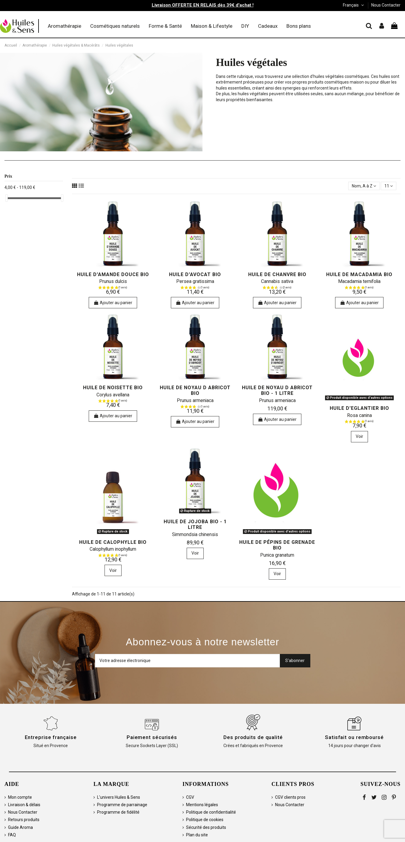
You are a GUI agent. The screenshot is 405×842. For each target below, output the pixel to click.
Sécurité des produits (206, 827)
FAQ (12, 834)
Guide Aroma (20, 827)
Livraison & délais (24, 804)
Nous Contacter (386, 5)
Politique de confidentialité (211, 812)
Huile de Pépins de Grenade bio (277, 545)
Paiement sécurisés (152, 737)
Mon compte (20, 797)
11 (388, 186)
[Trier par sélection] (364, 186)
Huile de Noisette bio (113, 387)
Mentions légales (202, 804)
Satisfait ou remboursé (354, 737)
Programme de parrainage (122, 804)
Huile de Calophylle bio (113, 542)
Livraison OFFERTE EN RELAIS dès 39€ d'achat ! (203, 5)
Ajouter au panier (112, 302)
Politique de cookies (204, 819)
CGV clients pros (290, 797)
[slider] (6, 198)
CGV (190, 797)
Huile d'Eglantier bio (359, 408)
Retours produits (23, 819)
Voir (359, 436)
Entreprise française (51, 737)
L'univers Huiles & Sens (118, 797)
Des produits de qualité (253, 737)
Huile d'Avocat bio (195, 274)
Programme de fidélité (118, 812)
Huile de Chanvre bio (277, 274)
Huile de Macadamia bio (359, 274)
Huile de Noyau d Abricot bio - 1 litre (277, 390)
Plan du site (197, 834)
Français (354, 5)
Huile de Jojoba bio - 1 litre (195, 524)
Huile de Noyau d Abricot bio (195, 390)
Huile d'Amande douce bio (113, 274)
